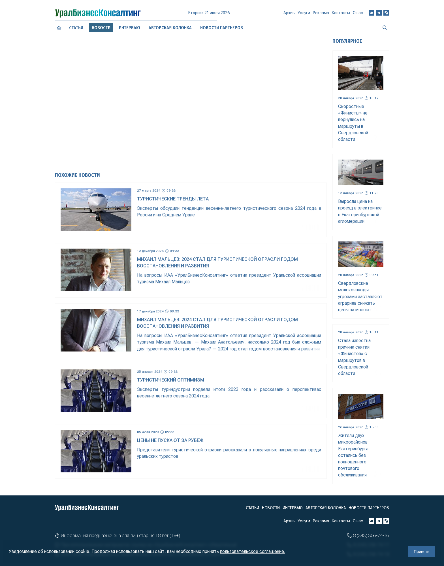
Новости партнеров (369, 507)
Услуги (304, 14)
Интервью (293, 507)
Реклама (321, 14)
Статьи (76, 27)
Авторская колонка (326, 507)
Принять (421, 551)
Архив (289, 15)
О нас (358, 12)
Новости (271, 507)
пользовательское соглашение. (252, 551)
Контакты (341, 14)
